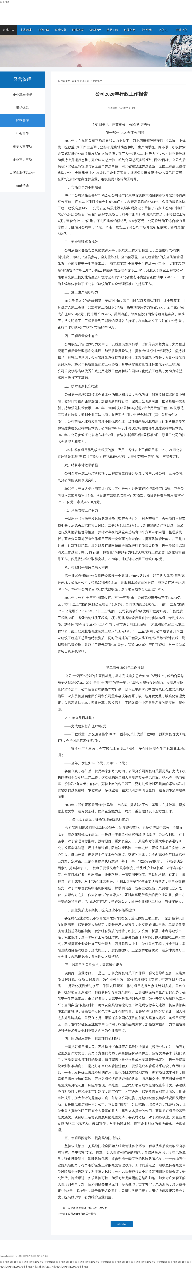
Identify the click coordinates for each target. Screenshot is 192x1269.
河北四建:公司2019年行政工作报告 (87, 1208)
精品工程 (112, 30)
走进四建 (26, 30)
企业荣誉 (147, 30)
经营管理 (22, 120)
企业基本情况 (22, 94)
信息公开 (164, 30)
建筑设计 (95, 30)
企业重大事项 (22, 159)
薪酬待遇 (22, 185)
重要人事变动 (22, 146)
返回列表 (121, 1224)
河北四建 (8, 30)
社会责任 (22, 133)
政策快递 (60, 30)
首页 (74, 81)
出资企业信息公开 (22, 172)
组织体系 (22, 107)
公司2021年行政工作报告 (82, 1213)
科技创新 (129, 30)
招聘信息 (181, 30)
